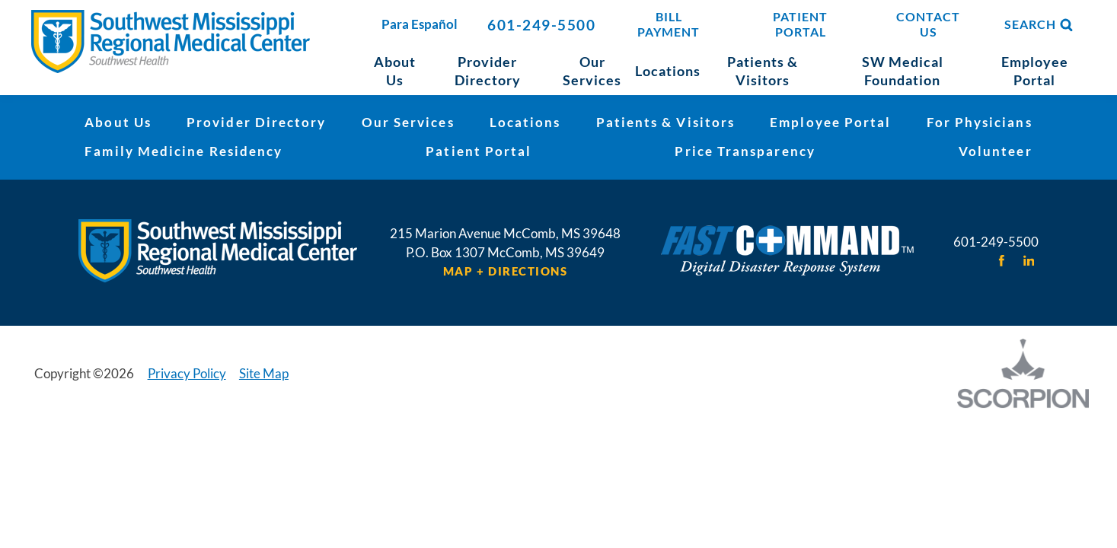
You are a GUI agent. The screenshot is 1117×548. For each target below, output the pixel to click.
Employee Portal (830, 122)
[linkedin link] (1028, 260)
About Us (118, 122)
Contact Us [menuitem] (928, 25)
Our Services (408, 122)
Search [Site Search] (1039, 25)
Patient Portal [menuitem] (800, 25)
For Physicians (979, 122)
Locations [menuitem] (668, 70)
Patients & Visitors (665, 122)
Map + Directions (505, 271)
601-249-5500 (541, 24)
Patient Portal (478, 151)
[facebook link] (1001, 260)
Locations (525, 122)
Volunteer (995, 151)
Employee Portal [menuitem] (1034, 70)
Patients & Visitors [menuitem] (762, 70)
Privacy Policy (187, 373)
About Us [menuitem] (395, 70)
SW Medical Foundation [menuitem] (902, 70)
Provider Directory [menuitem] (488, 70)
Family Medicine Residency (183, 151)
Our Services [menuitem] (592, 70)
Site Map (264, 373)
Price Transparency (745, 151)
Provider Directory (256, 122)
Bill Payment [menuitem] (668, 25)
